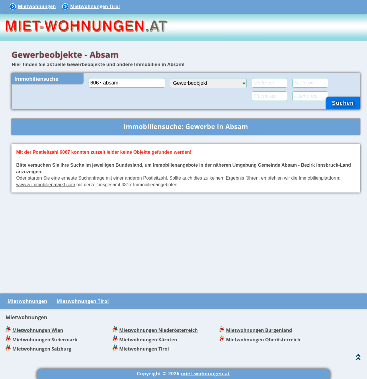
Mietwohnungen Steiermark (44, 339)
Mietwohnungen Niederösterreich (158, 330)
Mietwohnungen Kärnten (148, 339)
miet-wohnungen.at (205, 373)
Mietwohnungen (37, 6)
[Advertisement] (186, 242)
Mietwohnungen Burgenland (259, 330)
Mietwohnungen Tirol (95, 6)
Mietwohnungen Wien (37, 330)
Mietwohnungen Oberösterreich (263, 339)
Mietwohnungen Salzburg (41, 349)
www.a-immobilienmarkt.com (45, 184)
